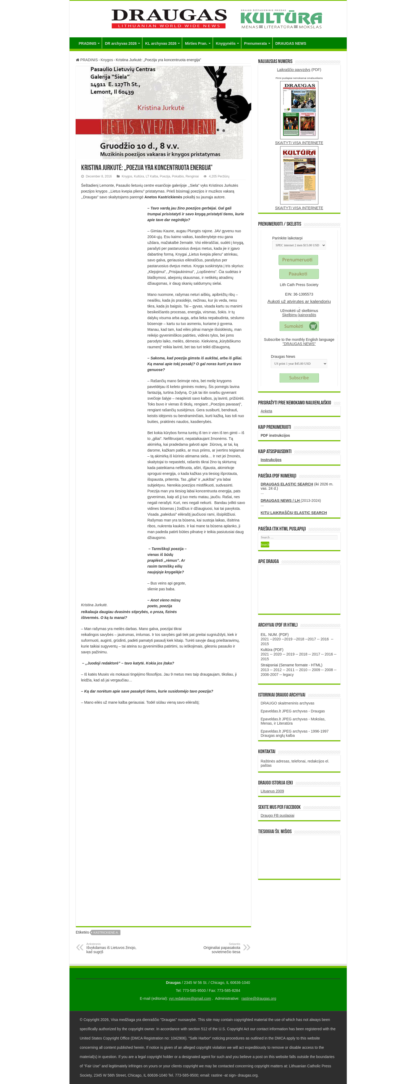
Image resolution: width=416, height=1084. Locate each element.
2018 (300, 639)
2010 (303, 670)
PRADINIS (88, 43)
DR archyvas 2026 (121, 43)
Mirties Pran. (196, 43)
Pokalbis (178, 176)
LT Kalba (152, 176)
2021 (265, 639)
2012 (278, 670)
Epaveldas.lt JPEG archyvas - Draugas (293, 711)
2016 (324, 639)
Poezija (165, 176)
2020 (276, 639)
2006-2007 (270, 674)
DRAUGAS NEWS (290, 43)
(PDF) (299, 70)
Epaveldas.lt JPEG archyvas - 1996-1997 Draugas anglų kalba (295, 733)
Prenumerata (255, 43)
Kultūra (139, 176)
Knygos (107, 60)
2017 (312, 639)
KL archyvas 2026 (160, 43)
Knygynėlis (226, 43)
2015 (265, 644)
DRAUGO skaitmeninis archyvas (287, 703)
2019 (288, 639)
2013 (265, 670)
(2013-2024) (291, 500)
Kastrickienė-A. (106, 932)
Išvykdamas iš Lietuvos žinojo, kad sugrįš (113, 948)
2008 (329, 670)
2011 (290, 670)
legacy (288, 674)
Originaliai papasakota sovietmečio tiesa (213, 948)
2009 (316, 670)
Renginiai (192, 176)
